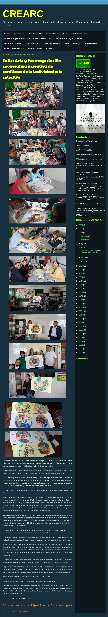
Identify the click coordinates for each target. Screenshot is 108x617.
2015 (81, 296)
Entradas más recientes (17, 605)
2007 (81, 326)
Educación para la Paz (33, 43)
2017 (81, 288)
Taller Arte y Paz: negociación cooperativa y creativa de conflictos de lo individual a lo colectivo (32, 69)
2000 (81, 352)
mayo (83, 247)
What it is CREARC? (35, 34)
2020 (81, 277)
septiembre (85, 240)
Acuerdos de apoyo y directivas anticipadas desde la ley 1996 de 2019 (28, 39)
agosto (84, 243)
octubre (84, 236)
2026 (81, 225)
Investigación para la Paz (12, 43)
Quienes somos (19, 34)
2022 (81, 270)
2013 (81, 303)
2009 (81, 319)
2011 (81, 311)
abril (83, 257)
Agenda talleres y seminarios (14, 48)
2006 (81, 330)
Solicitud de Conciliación (80, 34)
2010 (81, 315)
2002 (81, 345)
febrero (84, 261)
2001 (81, 349)
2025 (81, 229)
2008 (81, 322)
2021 (81, 273)
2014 (81, 300)
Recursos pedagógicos (72, 43)
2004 (81, 337)
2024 (81, 232)
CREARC (23, 13)
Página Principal (40, 605)
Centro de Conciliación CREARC (56, 34)
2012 (81, 307)
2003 (81, 341)
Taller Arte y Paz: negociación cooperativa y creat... (92, 251)
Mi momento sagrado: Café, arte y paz (41, 48)
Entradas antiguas (61, 605)
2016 (81, 292)
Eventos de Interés (91, 43)
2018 (81, 285)
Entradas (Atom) (21, 611)
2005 (81, 334)
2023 (81, 266)
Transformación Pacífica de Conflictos (69, 39)
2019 (81, 281)
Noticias (7, 34)
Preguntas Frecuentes (53, 43)
